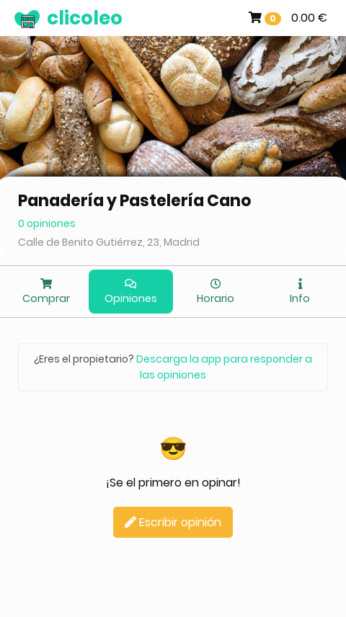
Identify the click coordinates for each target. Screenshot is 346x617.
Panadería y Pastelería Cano (135, 201)
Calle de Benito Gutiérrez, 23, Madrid (109, 242)
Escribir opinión (173, 522)
